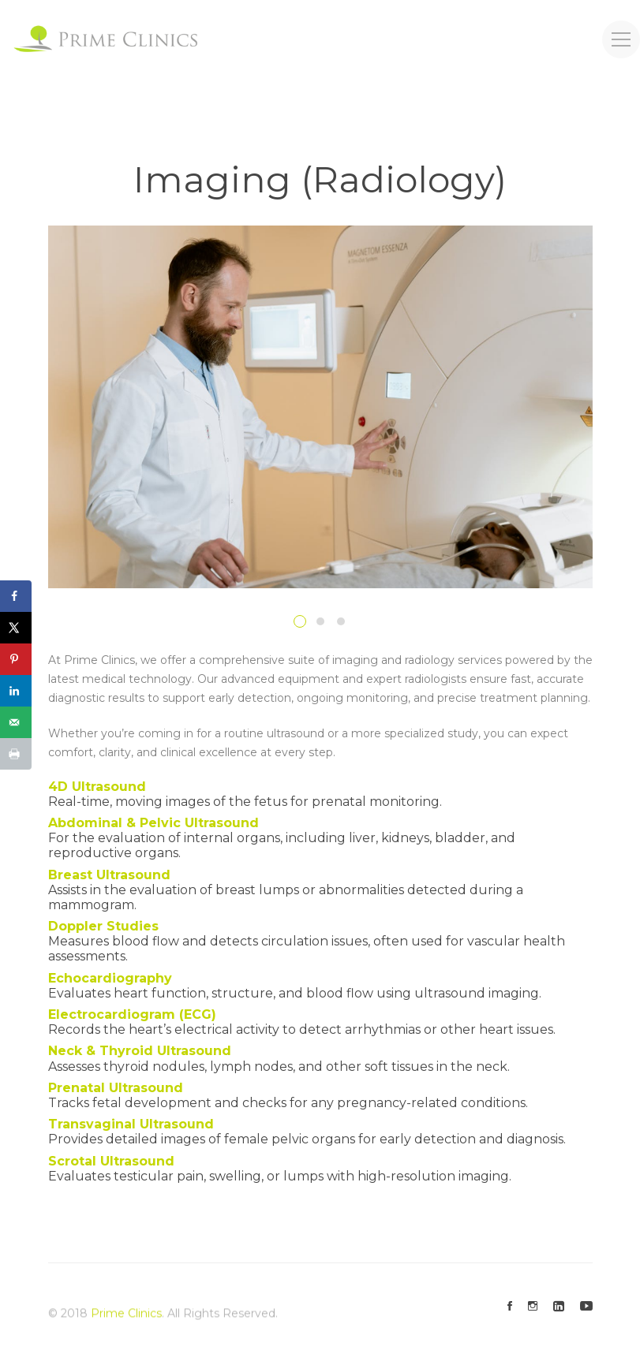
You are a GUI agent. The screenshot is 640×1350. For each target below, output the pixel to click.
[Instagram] (533, 1307)
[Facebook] (509, 1307)
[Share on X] (16, 627)
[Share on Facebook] (16, 596)
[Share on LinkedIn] (16, 691)
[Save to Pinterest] (16, 659)
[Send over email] (16, 722)
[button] (300, 621)
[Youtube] (586, 1307)
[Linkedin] (559, 1307)
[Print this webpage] (16, 754)
